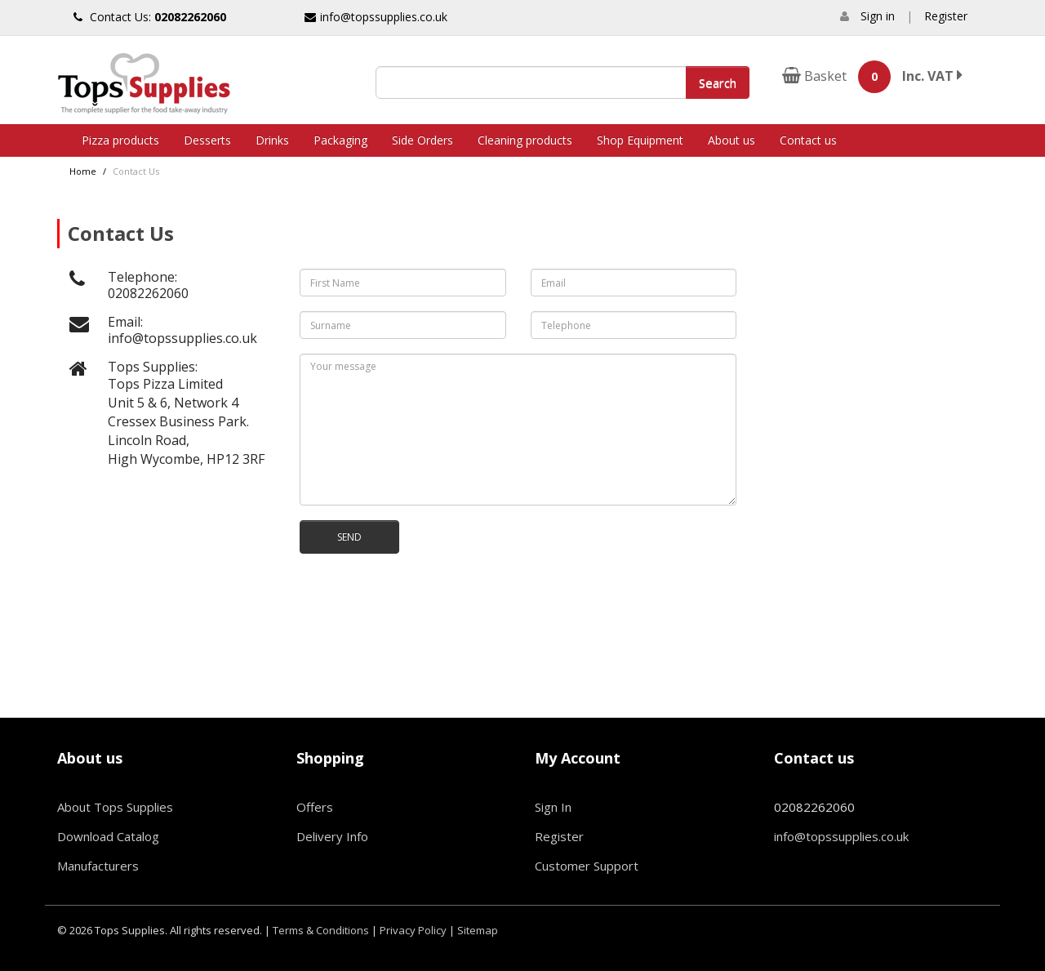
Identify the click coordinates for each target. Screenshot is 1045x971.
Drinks (272, 140)
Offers (314, 807)
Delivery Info (332, 836)
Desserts (207, 140)
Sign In (553, 807)
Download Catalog (108, 836)
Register (945, 16)
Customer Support (586, 865)
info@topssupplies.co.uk (376, 16)
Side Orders (422, 140)
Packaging (340, 140)
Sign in (877, 16)
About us (731, 140)
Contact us (808, 140)
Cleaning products (525, 140)
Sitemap (477, 930)
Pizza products (120, 140)
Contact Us (136, 171)
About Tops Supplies (115, 807)
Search (717, 82)
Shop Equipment (640, 140)
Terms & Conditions (321, 930)
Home (82, 171)
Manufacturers (98, 865)
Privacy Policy (413, 930)
